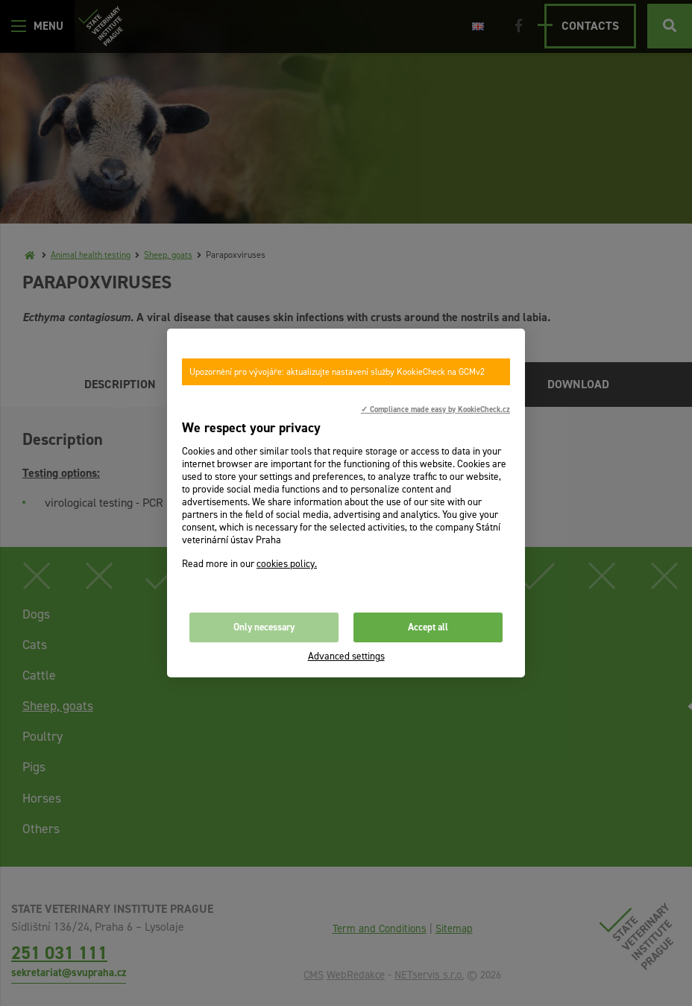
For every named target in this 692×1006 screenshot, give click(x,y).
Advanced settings (346, 656)
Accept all (428, 627)
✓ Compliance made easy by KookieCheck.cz (435, 409)
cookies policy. (287, 563)
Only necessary (264, 627)
